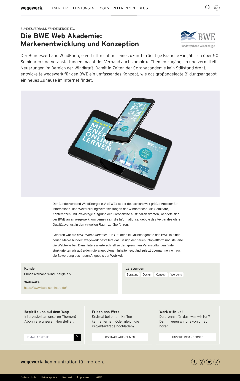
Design (147, 274)
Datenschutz (28, 377)
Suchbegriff (208, 7)
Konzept (161, 274)
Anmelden (77, 337)
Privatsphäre (49, 377)
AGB (99, 377)
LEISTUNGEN (85, 8)
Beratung (132, 274)
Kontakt (67, 377)
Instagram (204, 361)
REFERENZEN (133, 8)
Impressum (84, 377)
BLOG (155, 8)
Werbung (176, 274)
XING (219, 361)
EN (216, 8)
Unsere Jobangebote (187, 337)
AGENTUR (59, 8)
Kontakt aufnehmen (120, 337)
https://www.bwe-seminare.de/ (45, 288)
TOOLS (108, 8)
